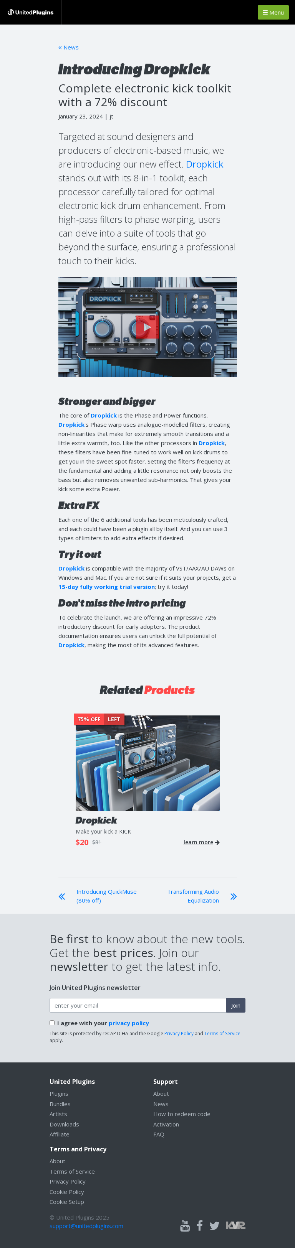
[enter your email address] (138, 1005)
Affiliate (60, 1134)
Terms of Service (222, 1033)
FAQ (158, 1134)
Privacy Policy (179, 1033)
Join (235, 1005)
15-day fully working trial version (106, 586)
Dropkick (205, 164)
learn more (202, 842)
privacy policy (129, 1023)
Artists (58, 1114)
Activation (166, 1124)
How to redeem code (181, 1114)
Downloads (64, 1124)
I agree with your (103, 1023)
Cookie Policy (67, 1191)
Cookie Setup (67, 1201)
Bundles (60, 1104)
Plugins (59, 1093)
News (68, 47)
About (161, 1093)
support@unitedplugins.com (86, 1226)
